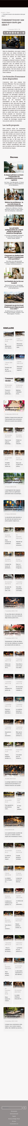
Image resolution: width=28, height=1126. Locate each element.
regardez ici (15, 85)
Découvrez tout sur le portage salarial (14, 773)
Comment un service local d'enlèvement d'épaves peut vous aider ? (14, 307)
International (14, 1113)
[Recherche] (12, 1107)
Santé (14, 1116)
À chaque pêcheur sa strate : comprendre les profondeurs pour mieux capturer (14, 177)
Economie (14, 1111)
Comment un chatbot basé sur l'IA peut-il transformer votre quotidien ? (14, 257)
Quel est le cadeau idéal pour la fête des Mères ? (14, 633)
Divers (8, 12)
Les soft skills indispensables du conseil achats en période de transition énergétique (14, 230)
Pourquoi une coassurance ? (10, 605)
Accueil (3, 12)
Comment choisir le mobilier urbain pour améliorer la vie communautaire (13, 483)
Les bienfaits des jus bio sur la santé (14, 282)
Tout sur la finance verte (20, 938)
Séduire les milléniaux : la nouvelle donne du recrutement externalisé (14, 204)
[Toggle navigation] (3, 3)
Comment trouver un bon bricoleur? (9, 939)
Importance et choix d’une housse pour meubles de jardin (13, 1016)
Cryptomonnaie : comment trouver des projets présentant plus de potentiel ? (14, 826)
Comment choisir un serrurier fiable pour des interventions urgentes (13, 510)
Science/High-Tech (14, 1118)
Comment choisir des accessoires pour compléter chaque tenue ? (14, 411)
